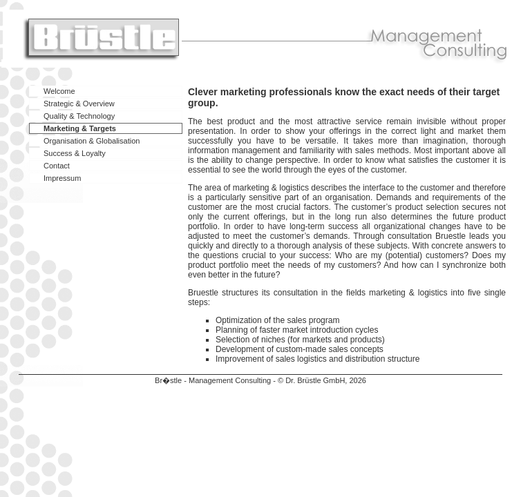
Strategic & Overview (79, 103)
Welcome (59, 91)
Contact (57, 166)
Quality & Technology (79, 116)
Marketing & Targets (80, 128)
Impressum (62, 178)
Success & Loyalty (75, 153)
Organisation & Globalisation (92, 141)
